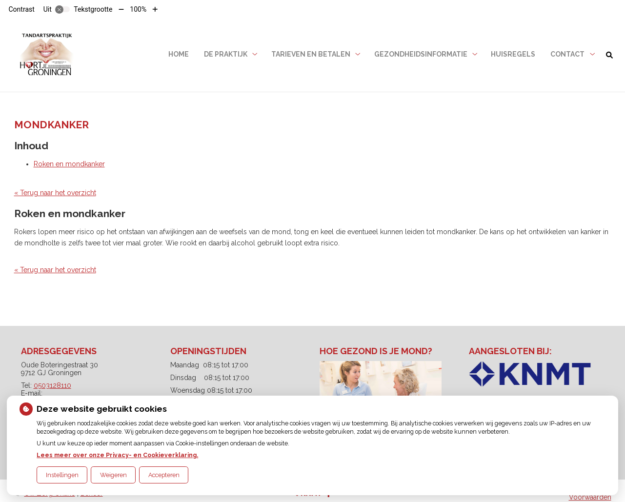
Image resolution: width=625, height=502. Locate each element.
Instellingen (62, 475)
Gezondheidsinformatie (420, 54)
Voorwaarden (590, 497)
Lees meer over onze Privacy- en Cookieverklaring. (117, 455)
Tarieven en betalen (310, 54)
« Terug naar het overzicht (55, 193)
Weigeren (113, 475)
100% (138, 9)
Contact (567, 54)
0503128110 (52, 385)
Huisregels (513, 54)
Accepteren (164, 475)
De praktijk (225, 54)
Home (178, 54)
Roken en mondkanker (69, 164)
